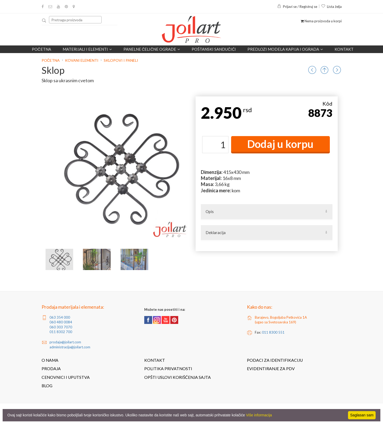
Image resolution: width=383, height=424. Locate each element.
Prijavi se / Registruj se (297, 6)
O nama (50, 360)
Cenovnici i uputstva (66, 377)
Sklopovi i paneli (121, 60)
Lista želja (331, 6)
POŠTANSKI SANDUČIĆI (214, 49)
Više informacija (259, 415)
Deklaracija (216, 232)
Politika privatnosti (168, 368)
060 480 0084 (60, 322)
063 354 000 (59, 317)
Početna (41, 49)
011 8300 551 (273, 332)
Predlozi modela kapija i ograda (285, 49)
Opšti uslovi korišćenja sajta (177, 377)
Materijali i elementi (87, 49)
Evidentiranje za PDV (271, 368)
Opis (210, 211)
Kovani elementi (81, 60)
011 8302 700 (60, 332)
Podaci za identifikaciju (275, 360)
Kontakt (344, 49)
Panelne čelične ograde (151, 49)
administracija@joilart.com (69, 347)
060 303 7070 (60, 327)
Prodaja (51, 368)
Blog (47, 385)
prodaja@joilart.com (65, 342)
